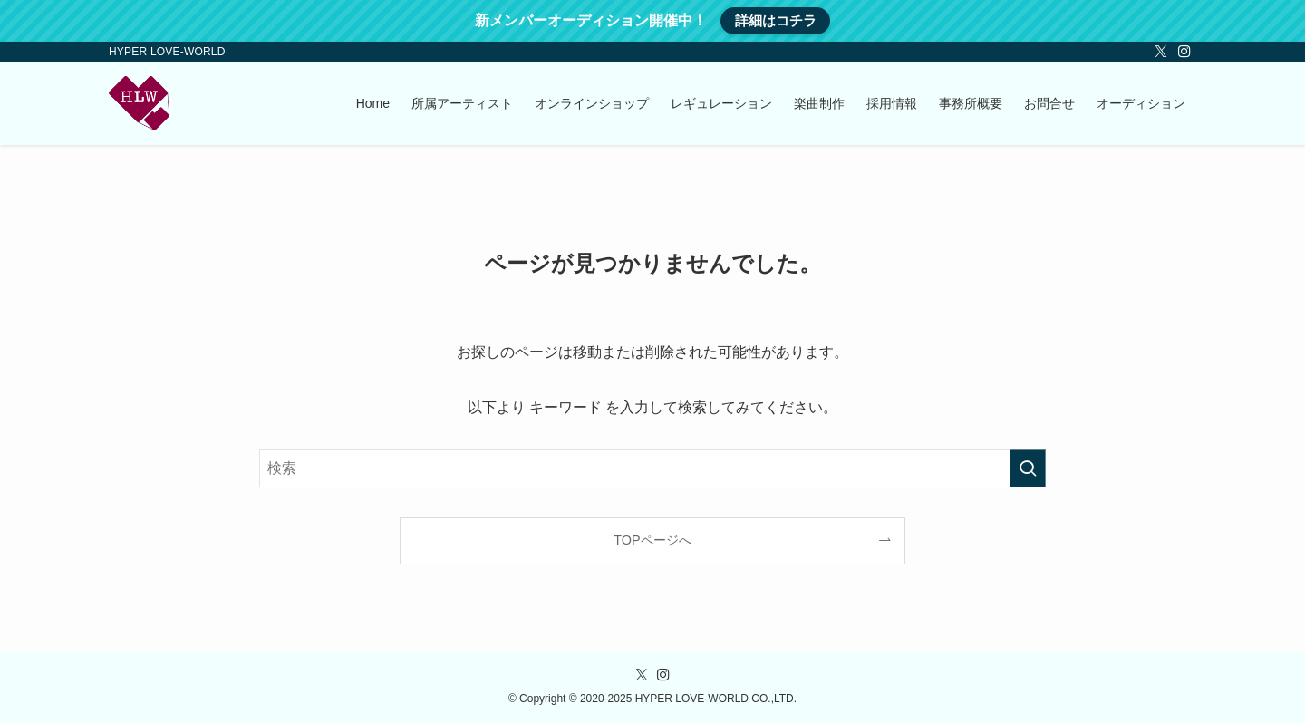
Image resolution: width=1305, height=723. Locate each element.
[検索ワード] (652, 468)
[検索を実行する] (1028, 468)
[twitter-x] (1161, 52)
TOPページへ (652, 540)
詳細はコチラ (776, 20)
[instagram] (1184, 52)
